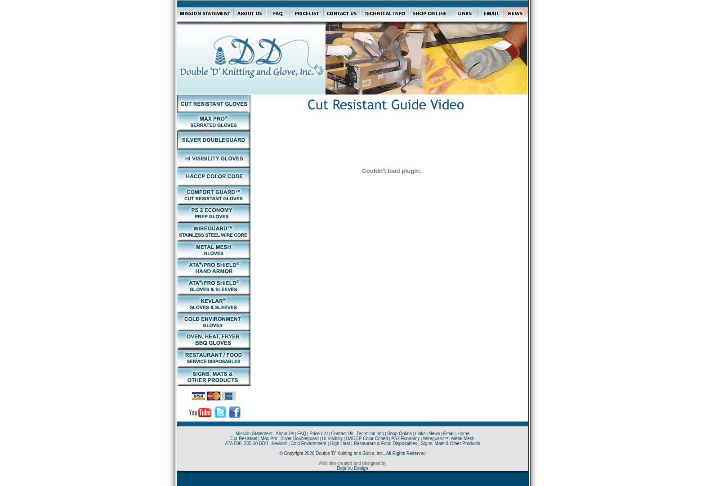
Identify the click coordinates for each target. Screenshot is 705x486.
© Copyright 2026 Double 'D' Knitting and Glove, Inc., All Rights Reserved (352, 453)
